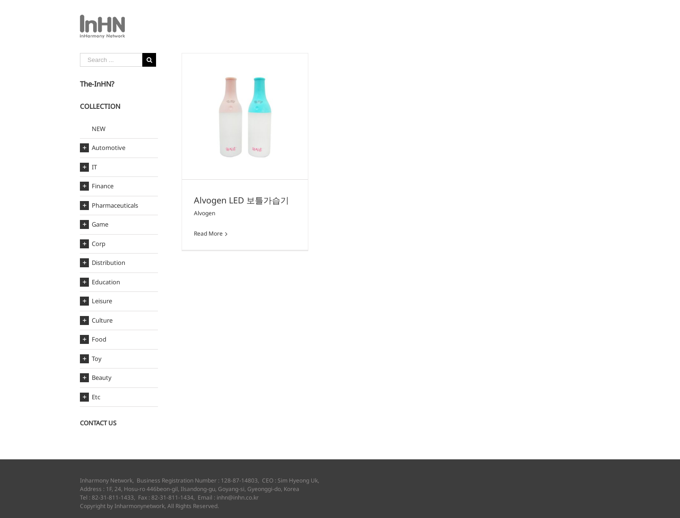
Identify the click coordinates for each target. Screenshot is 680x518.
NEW (98, 128)
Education (106, 282)
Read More (208, 233)
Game (100, 224)
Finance (102, 186)
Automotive (108, 147)
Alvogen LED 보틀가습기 (241, 200)
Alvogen (204, 213)
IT (94, 167)
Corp (98, 243)
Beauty (102, 377)
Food (99, 339)
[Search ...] (111, 60)
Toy (97, 358)
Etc (96, 397)
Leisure (102, 301)
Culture (102, 320)
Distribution (108, 262)
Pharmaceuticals (115, 205)
